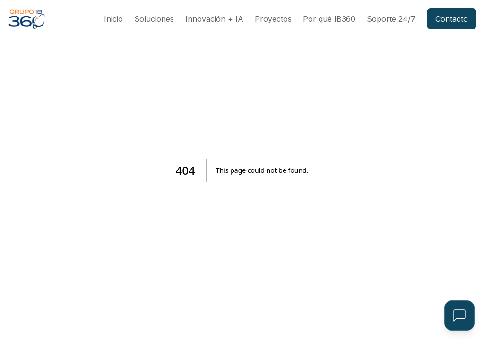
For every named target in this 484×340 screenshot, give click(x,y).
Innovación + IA (214, 19)
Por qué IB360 (329, 19)
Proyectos (273, 19)
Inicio (113, 19)
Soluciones (154, 19)
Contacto (451, 19)
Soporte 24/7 (391, 19)
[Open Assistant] (459, 315)
